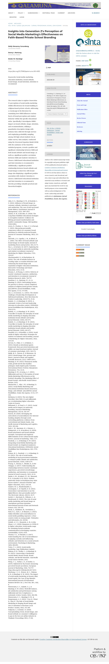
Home (10, 23)
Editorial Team (48, 13)
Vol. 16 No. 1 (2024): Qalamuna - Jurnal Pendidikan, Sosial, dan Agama (34, 25)
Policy (20, 13)
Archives (71, 13)
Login (22, 17)
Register (13, 17)
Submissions (33, 13)
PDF (49, 67)
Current (61, 13)
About (11, 13)
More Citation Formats (55, 114)
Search (95, 13)
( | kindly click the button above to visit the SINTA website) (88, 53)
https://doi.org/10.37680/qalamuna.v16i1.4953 (24, 71)
